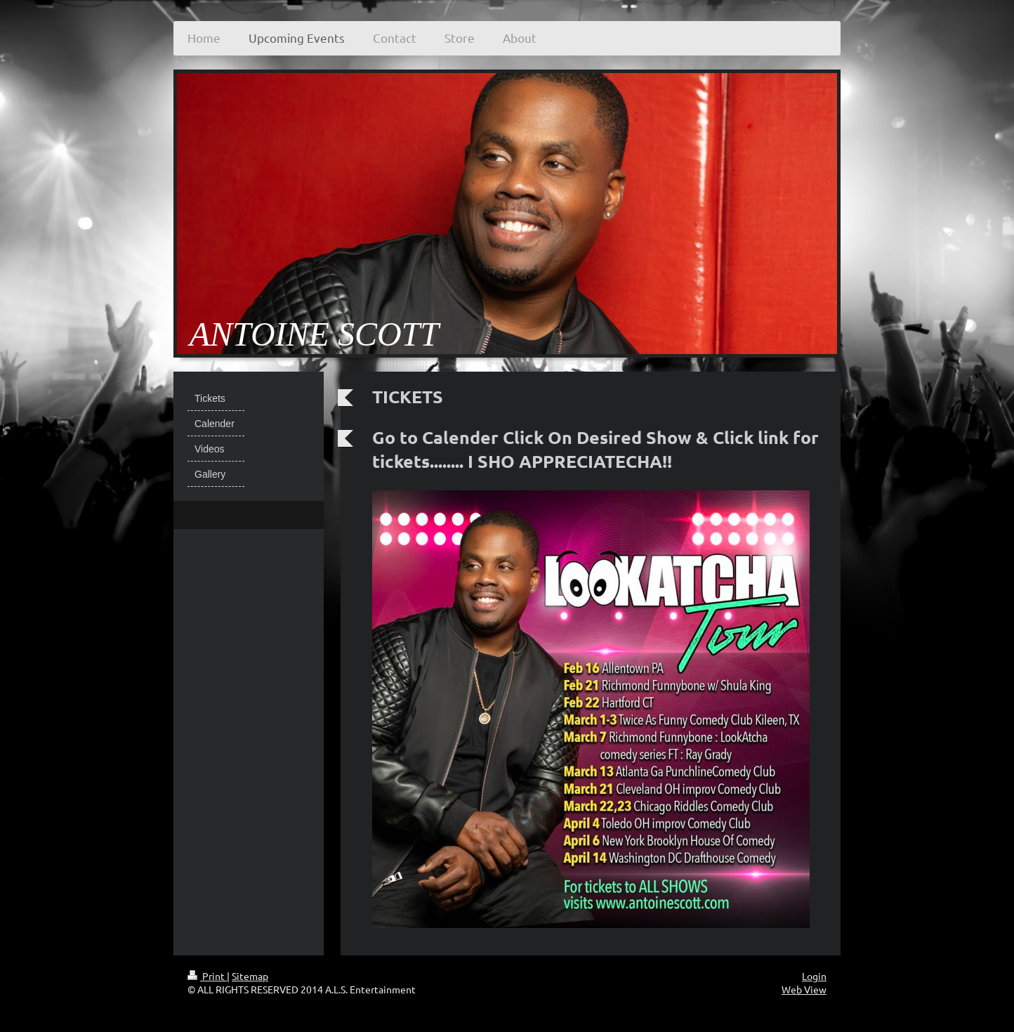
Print (207, 975)
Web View (804, 989)
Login (814, 975)
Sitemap (250, 975)
